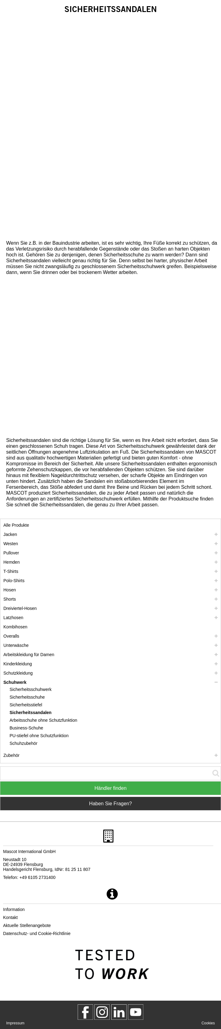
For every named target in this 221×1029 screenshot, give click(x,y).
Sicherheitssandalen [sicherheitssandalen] (30, 712)
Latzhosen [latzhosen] (13, 617)
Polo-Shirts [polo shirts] (13, 580)
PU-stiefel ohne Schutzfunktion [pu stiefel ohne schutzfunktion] (39, 735)
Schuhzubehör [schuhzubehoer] (23, 743)
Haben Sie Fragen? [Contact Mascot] (110, 803)
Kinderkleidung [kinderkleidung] (17, 663)
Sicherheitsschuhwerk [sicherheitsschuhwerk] (30, 689)
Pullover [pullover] (11, 552)
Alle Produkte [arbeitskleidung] (16, 525)
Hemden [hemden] (11, 562)
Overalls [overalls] (11, 636)
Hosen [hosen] (9, 589)
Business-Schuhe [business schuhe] (26, 727)
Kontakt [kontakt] (10, 917)
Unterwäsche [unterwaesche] (16, 645)
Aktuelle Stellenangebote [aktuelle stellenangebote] (27, 925)
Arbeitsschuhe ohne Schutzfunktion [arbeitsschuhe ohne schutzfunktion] (43, 720)
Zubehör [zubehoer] (11, 755)
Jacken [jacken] (10, 534)
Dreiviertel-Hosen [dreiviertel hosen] (20, 608)
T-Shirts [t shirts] (10, 571)
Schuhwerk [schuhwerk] (15, 682)
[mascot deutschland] (119, 1012)
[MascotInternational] (135, 1012)
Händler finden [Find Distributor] (110, 788)
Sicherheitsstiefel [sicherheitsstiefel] (26, 704)
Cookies (208, 1023)
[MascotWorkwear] (85, 1012)
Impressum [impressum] (15, 1023)
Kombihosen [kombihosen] (15, 626)
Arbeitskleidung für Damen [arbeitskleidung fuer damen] (28, 654)
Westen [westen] (10, 543)
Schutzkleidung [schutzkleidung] (18, 673)
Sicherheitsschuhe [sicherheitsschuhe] (27, 697)
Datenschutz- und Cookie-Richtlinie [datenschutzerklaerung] (37, 933)
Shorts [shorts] (9, 599)
